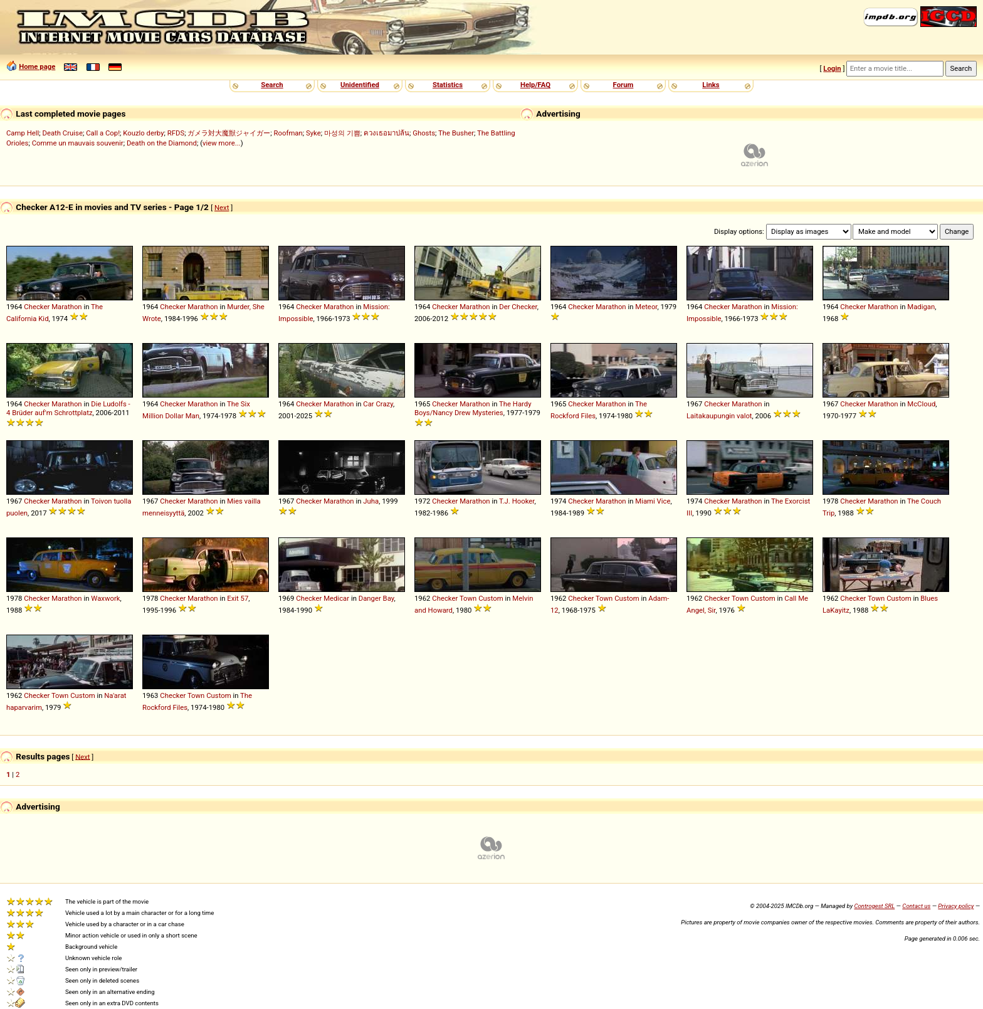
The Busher (456, 133)
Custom (490, 598)
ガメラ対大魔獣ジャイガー (228, 133)
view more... (221, 143)
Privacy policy (956, 905)
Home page (37, 66)
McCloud (921, 403)
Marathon (66, 306)
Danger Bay (376, 598)
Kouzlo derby (143, 133)
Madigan (921, 306)
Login (832, 68)
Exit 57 (237, 598)
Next (221, 207)
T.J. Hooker (516, 501)
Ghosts (424, 133)
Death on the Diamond (162, 143)
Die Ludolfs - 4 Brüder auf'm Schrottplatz (68, 408)
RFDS (175, 133)
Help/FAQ (535, 84)
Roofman (288, 133)
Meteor (646, 306)
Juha (371, 501)
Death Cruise (62, 133)
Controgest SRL (874, 905)
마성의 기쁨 (342, 133)
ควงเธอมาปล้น (386, 133)
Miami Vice (652, 501)
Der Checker (518, 306)
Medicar (336, 598)
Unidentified (359, 84)
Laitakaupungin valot (719, 415)
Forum (623, 84)
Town (468, 598)
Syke (313, 133)
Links (710, 84)
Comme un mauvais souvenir (78, 143)
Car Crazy (378, 403)
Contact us (916, 905)
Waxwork (105, 598)
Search (272, 84)
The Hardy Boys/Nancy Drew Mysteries (473, 408)
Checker (37, 306)
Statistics (448, 84)
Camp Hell (22, 133)
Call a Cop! (103, 133)
